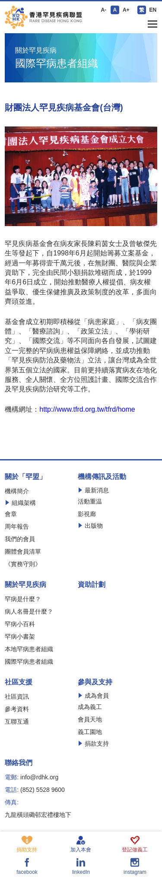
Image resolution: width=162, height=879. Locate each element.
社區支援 (18, 682)
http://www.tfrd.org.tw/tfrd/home (87, 409)
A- (103, 10)
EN (152, 10)
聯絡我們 (18, 762)
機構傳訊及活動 (102, 476)
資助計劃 (91, 584)
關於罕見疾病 (25, 584)
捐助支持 (26, 844)
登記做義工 (135, 844)
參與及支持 (95, 682)
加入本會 (80, 844)
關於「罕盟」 (25, 476)
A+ (126, 10)
